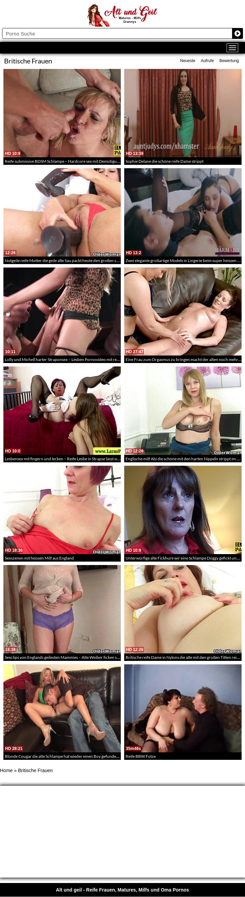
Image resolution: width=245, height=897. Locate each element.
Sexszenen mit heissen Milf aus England (39, 558)
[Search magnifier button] (237, 33)
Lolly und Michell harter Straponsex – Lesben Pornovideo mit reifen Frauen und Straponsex (85, 359)
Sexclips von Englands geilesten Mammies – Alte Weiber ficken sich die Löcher (73, 657)
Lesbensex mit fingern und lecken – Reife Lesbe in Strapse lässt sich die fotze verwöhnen (82, 458)
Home (6, 770)
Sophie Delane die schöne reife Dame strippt (164, 161)
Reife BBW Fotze (141, 756)
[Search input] (117, 33)
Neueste (187, 60)
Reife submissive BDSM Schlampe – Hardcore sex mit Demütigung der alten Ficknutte (80, 161)
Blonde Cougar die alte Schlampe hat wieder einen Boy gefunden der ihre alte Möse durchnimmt (89, 756)
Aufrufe (207, 60)
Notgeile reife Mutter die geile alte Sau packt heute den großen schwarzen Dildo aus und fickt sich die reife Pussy (103, 260)
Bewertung (229, 60)
